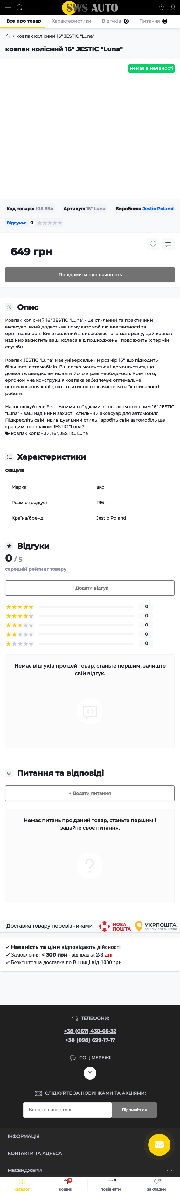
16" (55, 433)
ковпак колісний (30, 433)
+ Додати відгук (90, 588)
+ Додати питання (90, 793)
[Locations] (161, 7)
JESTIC (67, 433)
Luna (82, 433)
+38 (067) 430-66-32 (90, 1031)
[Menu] (8, 7)
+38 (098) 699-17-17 (90, 1040)
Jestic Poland (158, 208)
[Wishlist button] (153, 244)
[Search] (20, 7)
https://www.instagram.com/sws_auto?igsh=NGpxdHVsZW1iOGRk (90, 1073)
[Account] (173, 7)
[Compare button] (168, 244)
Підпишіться (134, 1109)
